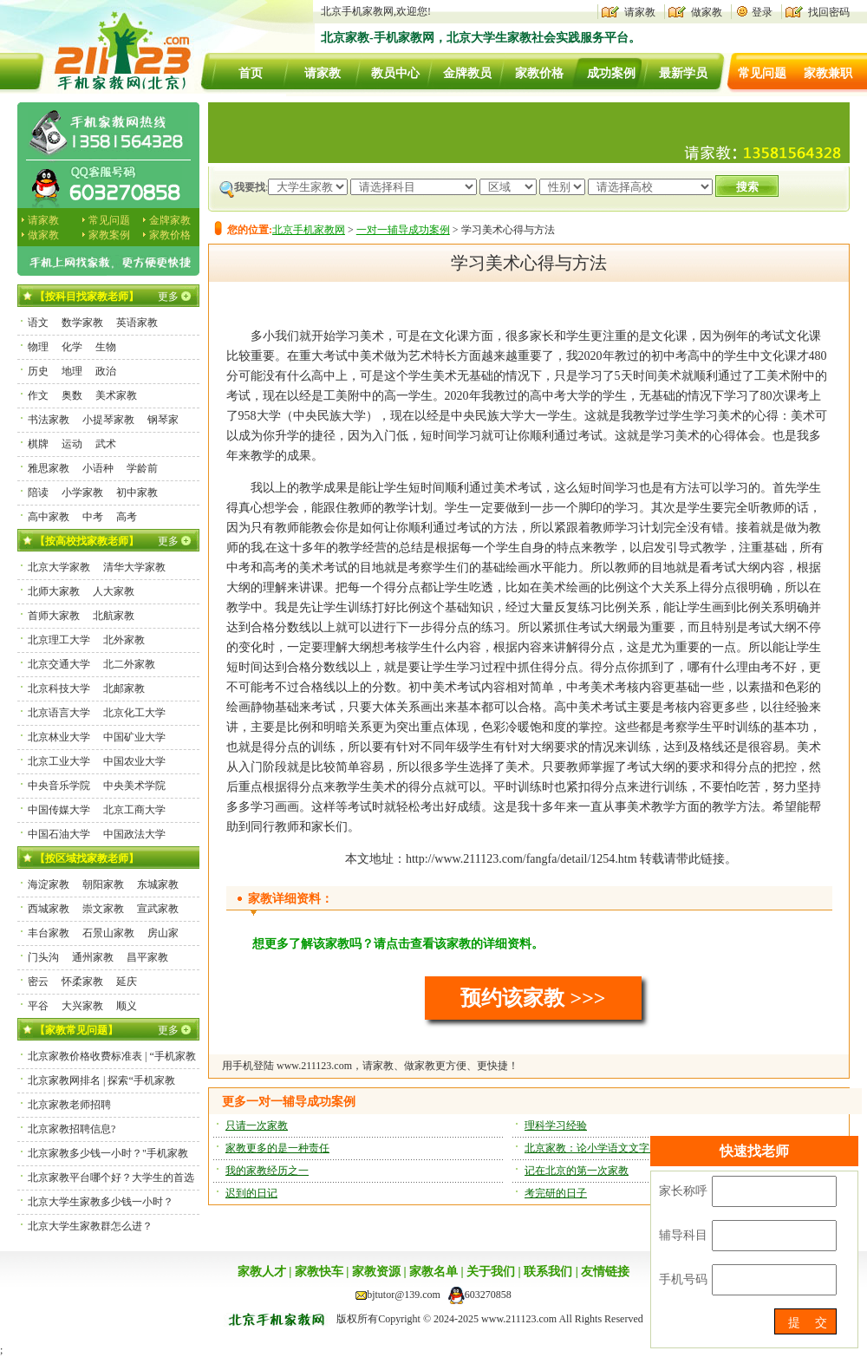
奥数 (72, 395)
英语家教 (137, 322)
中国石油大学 (59, 834)
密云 (38, 981)
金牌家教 (170, 220)
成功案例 (611, 73)
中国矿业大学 (134, 737)
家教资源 (376, 1271)
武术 (105, 444)
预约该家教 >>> (532, 998)
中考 (92, 517)
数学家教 (82, 322)
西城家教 (48, 909)
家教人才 (262, 1271)
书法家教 (48, 420)
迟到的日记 (251, 1193)
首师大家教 (54, 616)
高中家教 (48, 517)
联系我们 (548, 1271)
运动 (72, 444)
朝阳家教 (103, 884)
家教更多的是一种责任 (277, 1148)
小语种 (98, 468)
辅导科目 (683, 1235)
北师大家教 (54, 591)
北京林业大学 (59, 737)
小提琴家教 (108, 420)
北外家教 (124, 640)
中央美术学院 (134, 786)
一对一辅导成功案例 (403, 230)
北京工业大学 (59, 761)
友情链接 (605, 1271)
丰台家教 (48, 933)
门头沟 (43, 957)
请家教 (639, 12)
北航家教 (113, 616)
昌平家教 (147, 957)
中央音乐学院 (59, 786)
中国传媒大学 (59, 810)
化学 (72, 347)
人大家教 (113, 591)
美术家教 (116, 395)
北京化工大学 (134, 713)
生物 (105, 347)
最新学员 (683, 73)
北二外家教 (129, 664)
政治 (105, 371)
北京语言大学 (59, 713)
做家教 (706, 12)
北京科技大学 (59, 688)
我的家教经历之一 (267, 1171)
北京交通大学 (59, 664)
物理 (38, 347)
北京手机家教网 (308, 230)
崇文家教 (103, 909)
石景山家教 (108, 933)
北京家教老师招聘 (69, 1105)
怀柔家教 (82, 981)
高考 (126, 517)
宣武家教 (158, 909)
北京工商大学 (134, 810)
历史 (38, 371)
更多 (168, 296)
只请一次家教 (256, 1125)
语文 (38, 322)
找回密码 (829, 12)
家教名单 (433, 1271)
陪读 (38, 492)
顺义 (126, 1006)
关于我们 (490, 1271)
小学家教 (82, 492)
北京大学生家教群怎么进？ (90, 1226)
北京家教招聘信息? (71, 1129)
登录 (762, 12)
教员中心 (395, 73)
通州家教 (93, 957)
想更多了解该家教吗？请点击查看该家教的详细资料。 (398, 943)
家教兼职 (828, 73)
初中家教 (137, 492)
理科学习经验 (556, 1125)
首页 (250, 73)
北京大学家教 (59, 567)
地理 (72, 371)
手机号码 (683, 1279)
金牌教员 (467, 73)
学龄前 (142, 468)
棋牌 (38, 444)
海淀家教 (48, 884)
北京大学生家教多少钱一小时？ (100, 1202)
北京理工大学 (59, 640)
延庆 (126, 981)
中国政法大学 (134, 834)
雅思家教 (48, 468)
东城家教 (158, 884)
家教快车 (319, 1271)
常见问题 (762, 73)
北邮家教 (124, 688)
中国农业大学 (134, 761)
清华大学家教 (134, 567)
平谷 (38, 1006)
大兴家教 (82, 1006)
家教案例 (109, 235)
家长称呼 (683, 1190)
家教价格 (539, 73)
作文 (38, 395)
